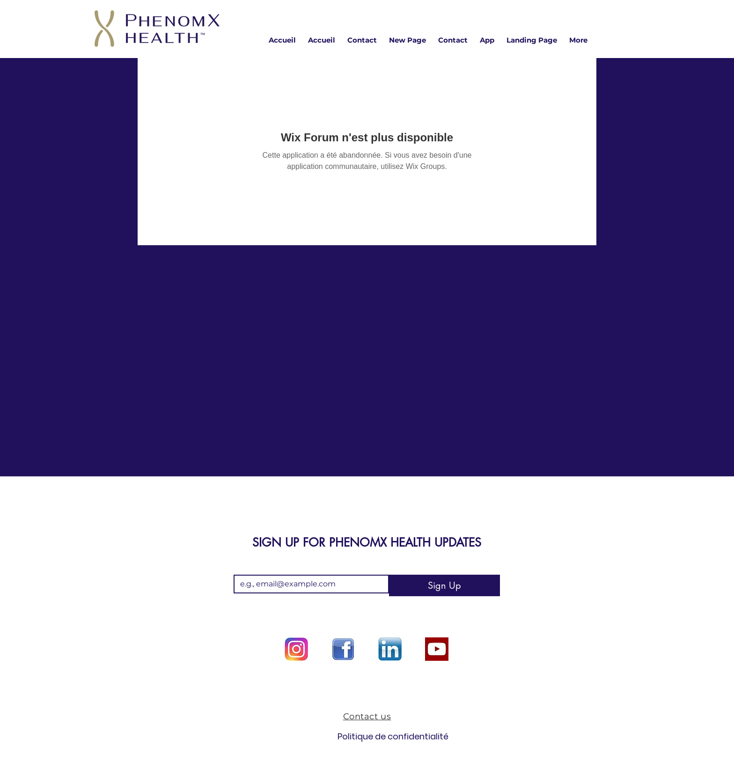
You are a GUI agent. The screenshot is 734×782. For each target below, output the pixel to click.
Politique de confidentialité (367, 736)
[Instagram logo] (296, 649)
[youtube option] (436, 649)
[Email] (308, 584)
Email (245, 567)
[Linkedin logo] (390, 649)
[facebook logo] (343, 649)
